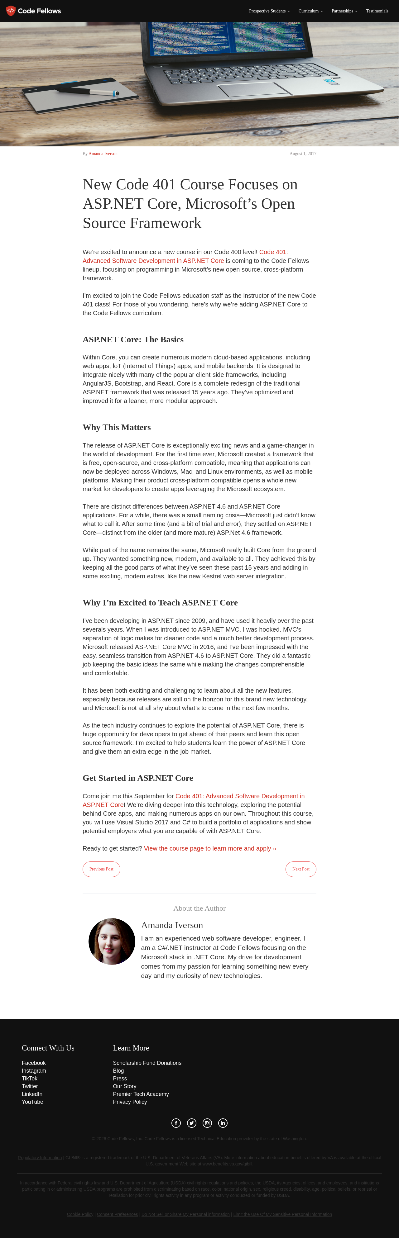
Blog (118, 1071)
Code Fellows (33, 11)
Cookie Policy (80, 1214)
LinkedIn (32, 1094)
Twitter (30, 1086)
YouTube (32, 1102)
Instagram (34, 1071)
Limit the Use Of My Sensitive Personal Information (282, 1214)
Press (120, 1078)
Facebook (34, 1063)
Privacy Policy (130, 1102)
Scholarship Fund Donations (147, 1063)
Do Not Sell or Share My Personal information (186, 1214)
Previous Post (101, 869)
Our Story (125, 1086)
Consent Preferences (117, 1214)
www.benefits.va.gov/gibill (227, 1163)
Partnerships (345, 11)
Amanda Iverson (103, 153)
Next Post (301, 869)
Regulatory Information (40, 1157)
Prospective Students (269, 11)
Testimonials (377, 11)
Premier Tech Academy (141, 1094)
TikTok (29, 1078)
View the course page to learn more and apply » (210, 848)
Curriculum (311, 11)
